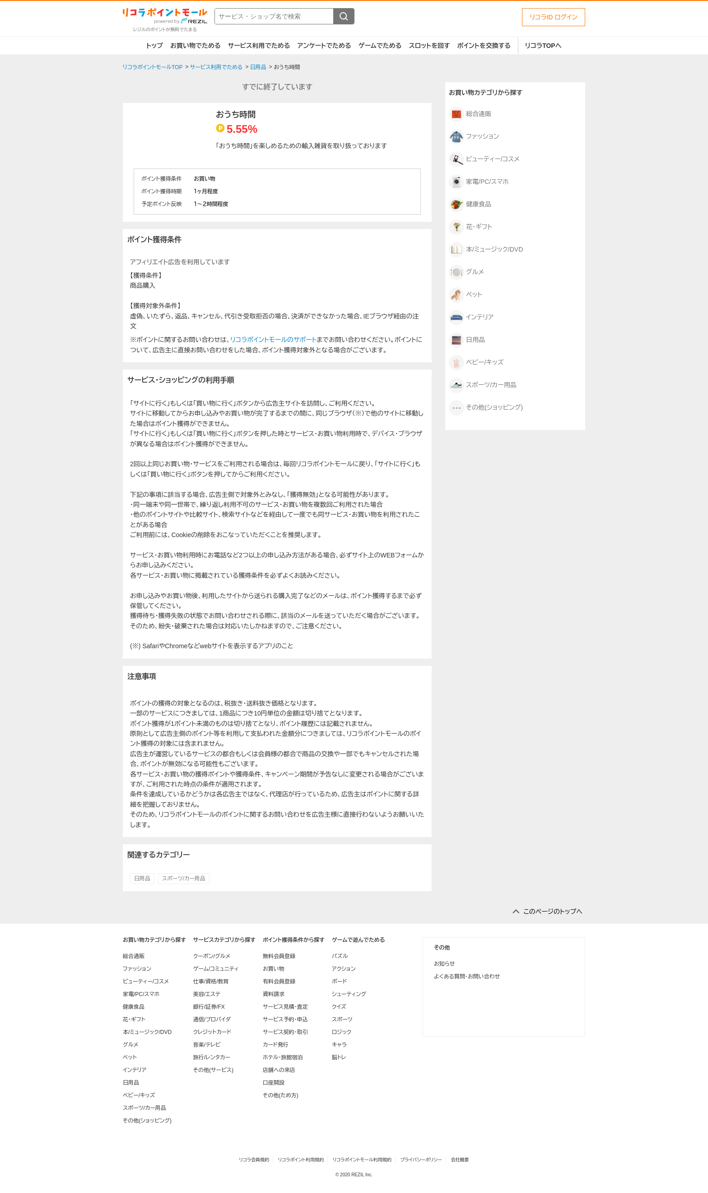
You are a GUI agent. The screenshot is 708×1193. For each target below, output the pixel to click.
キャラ (339, 1045)
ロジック (341, 1032)
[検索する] (343, 16)
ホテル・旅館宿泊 (283, 1057)
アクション (344, 969)
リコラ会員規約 (254, 1159)
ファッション (474, 137)
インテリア (471, 317)
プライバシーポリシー (421, 1159)
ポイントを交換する (484, 45)
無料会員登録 (279, 956)
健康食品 (470, 204)
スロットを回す (429, 45)
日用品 (142, 878)
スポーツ (342, 1019)
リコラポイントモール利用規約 (362, 1159)
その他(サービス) (213, 1070)
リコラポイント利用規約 (301, 1159)
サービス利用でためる (259, 45)
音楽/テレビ (207, 1045)
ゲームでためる (380, 45)
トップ (154, 45)
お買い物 (273, 969)
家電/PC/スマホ (479, 182)
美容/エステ (206, 994)
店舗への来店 (279, 1070)
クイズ (339, 1007)
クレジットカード (212, 1032)
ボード (339, 981)
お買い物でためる (195, 45)
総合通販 (470, 114)
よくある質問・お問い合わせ (467, 976)
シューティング (349, 994)
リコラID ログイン (554, 17)
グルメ (466, 272)
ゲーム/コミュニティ (216, 969)
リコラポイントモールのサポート (273, 339)
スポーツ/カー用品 (183, 878)
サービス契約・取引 (285, 1032)
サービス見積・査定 (285, 1007)
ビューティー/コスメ (484, 159)
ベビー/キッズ (476, 362)
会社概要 (460, 1159)
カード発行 (276, 1045)
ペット (465, 295)
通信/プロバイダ (212, 1019)
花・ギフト (470, 227)
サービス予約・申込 (285, 1019)
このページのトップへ (552, 911)
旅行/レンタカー (211, 1057)
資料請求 (273, 994)
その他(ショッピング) (486, 408)
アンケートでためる (324, 45)
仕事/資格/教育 (211, 981)
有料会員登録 (279, 981)
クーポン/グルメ (212, 956)
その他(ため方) (280, 1095)
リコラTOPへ (543, 45)
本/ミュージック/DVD (486, 249)
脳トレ (339, 1057)
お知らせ (444, 964)
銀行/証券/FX (209, 1007)
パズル (340, 956)
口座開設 (273, 1083)
